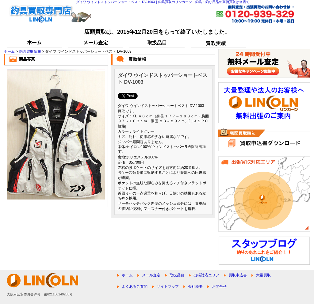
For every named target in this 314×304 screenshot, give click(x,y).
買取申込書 (237, 275)
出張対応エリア (206, 275)
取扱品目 (177, 275)
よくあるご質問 (134, 286)
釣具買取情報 (30, 51)
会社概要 (195, 286)
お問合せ (219, 286)
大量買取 (263, 275)
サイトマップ (168, 286)
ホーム (9, 51)
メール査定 (151, 275)
